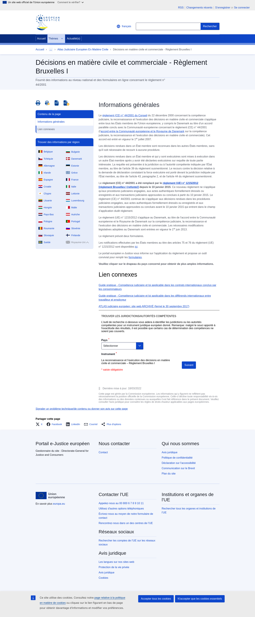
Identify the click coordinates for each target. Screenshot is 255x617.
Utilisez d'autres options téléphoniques (121, 508)
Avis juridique (170, 452)
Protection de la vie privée (114, 567)
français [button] (123, 26)
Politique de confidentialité (177, 457)
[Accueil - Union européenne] (50, 495)
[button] (40, 424)
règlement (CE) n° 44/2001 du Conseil (124, 115)
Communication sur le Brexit (178, 468)
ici (136, 246)
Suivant (188, 365)
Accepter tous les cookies (156, 598)
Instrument (108, 354)
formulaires (135, 257)
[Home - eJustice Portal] (48, 22)
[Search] (210, 26)
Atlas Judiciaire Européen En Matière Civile (82, 49)
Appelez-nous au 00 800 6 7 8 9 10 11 (121, 503)
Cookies (103, 577)
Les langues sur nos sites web (116, 561)
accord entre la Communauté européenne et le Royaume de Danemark (142, 131)
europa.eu (59, 503)
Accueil (41, 38)
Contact (103, 452)
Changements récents (199, 7)
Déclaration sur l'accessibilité (179, 463)
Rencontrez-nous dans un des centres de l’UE (126, 523)
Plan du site (169, 473)
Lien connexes (46, 129)
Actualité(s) (73, 38)
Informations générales (51, 121)
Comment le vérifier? (70, 2)
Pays (104, 340)
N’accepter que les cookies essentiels (200, 598)
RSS (180, 7)
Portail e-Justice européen (63, 443)
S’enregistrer (222, 7)
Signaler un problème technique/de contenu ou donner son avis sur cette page (82, 408)
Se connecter (242, 7)
